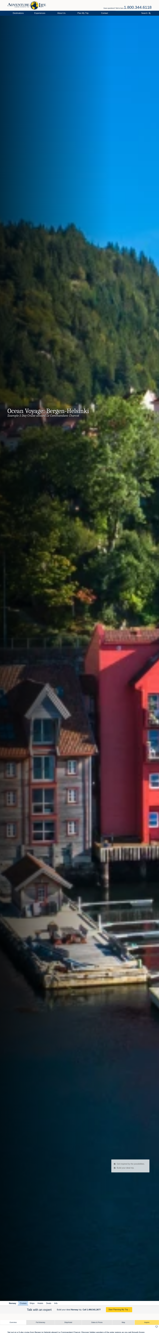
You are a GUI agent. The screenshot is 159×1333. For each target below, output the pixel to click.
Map (123, 1322)
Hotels (40, 1303)
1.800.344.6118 (138, 7)
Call (92, 1310)
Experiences (39, 13)
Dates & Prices (96, 1322)
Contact (104, 13)
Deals (48, 1303)
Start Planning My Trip (118, 1309)
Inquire (146, 1322)
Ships (32, 1303)
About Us (61, 13)
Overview (13, 1322)
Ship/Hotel (68, 1322)
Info (56, 1303)
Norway (12, 1303)
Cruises (23, 1303)
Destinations (18, 13)
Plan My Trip (83, 13)
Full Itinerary (40, 1322)
